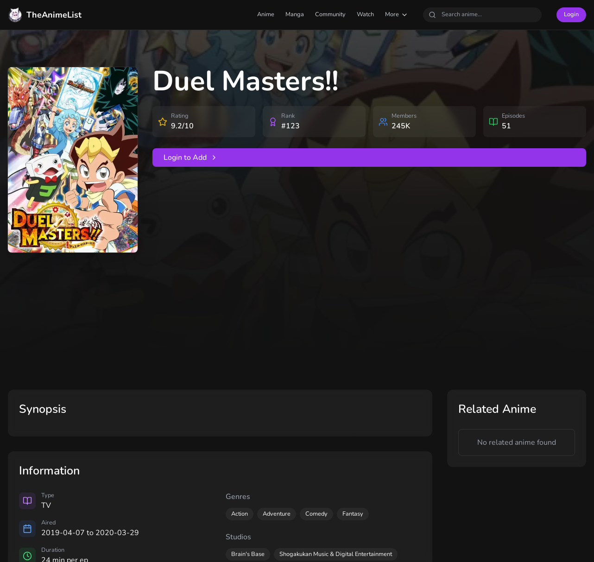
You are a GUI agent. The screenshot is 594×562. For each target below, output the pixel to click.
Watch (365, 14)
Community (330, 14)
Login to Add (191, 157)
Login (571, 14)
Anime (265, 14)
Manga (294, 14)
